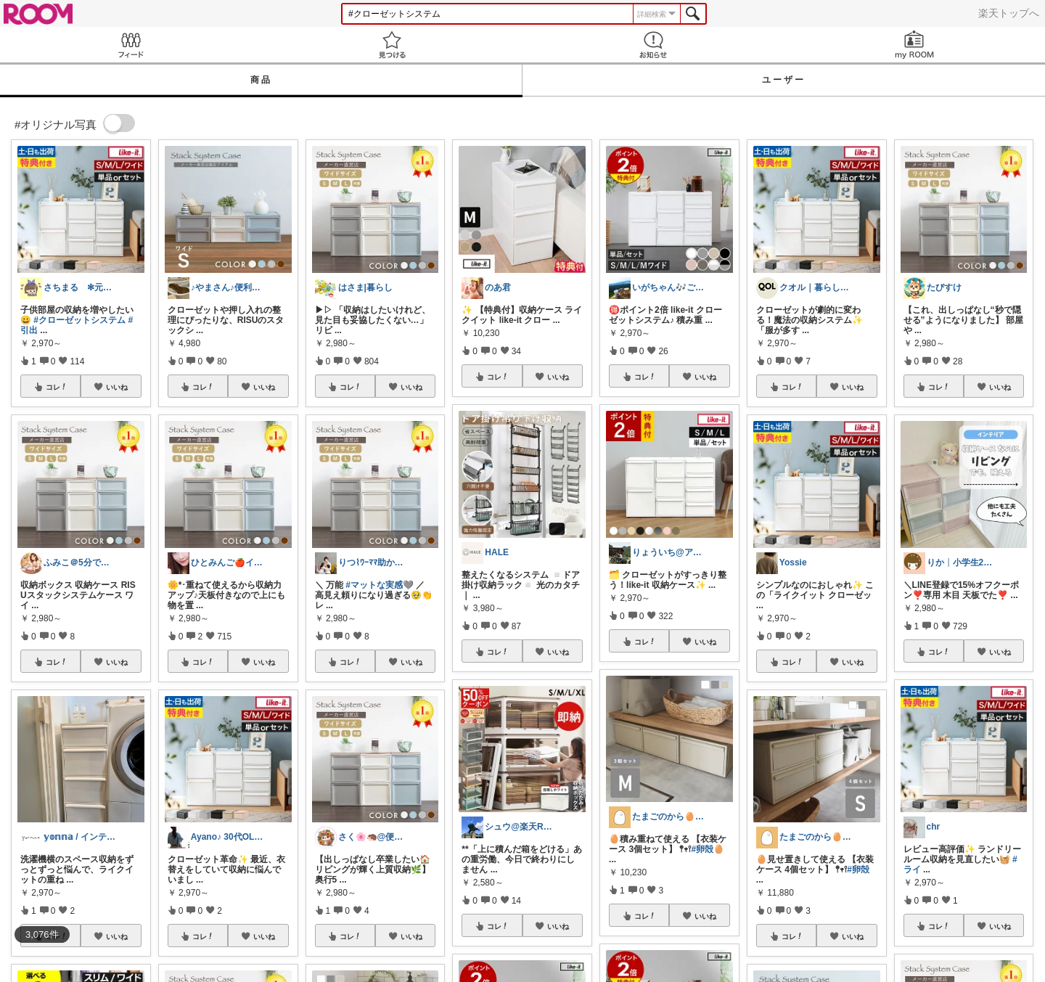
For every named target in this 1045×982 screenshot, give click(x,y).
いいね (117, 386)
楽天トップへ (1008, 13)
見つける (391, 44)
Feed (130, 44)
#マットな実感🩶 (379, 585)
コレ (56, 386)
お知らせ (653, 44)
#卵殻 (858, 869)
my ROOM (914, 44)
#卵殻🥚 (707, 849)
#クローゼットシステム (79, 320)
